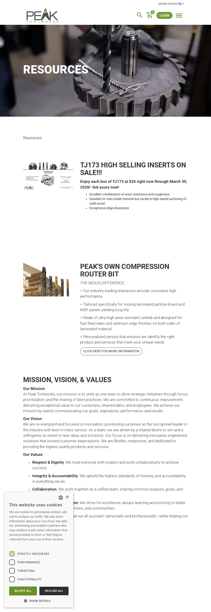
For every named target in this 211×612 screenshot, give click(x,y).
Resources (32, 137)
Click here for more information (111, 351)
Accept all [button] (23, 591)
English (181, 4)
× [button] (67, 497)
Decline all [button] (54, 591)
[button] (39, 600)
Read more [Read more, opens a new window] (16, 544)
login (164, 15)
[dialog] (39, 549)
